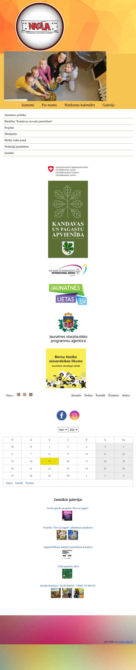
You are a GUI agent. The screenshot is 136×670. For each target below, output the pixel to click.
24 (86, 468)
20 (12, 468)
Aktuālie (76, 395)
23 (68, 468)
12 (123, 454)
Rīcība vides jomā (15, 140)
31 (31, 446)
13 (12, 461)
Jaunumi (27, 105)
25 (105, 468)
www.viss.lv (125, 641)
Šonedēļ (100, 395)
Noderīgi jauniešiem (17, 146)
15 (49, 461)
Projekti (9, 127)
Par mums (49, 105)
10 (86, 454)
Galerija (108, 105)
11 (105, 454)
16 (68, 461)
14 (31, 461)
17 (86, 461)
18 (105, 461)
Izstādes (9, 153)
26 (123, 468)
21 (31, 468)
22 (49, 468)
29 (49, 475)
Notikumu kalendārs (79, 105)
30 (12, 446)
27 (12, 475)
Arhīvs (126, 395)
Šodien (88, 395)
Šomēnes (113, 395)
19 (123, 461)
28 (31, 475)
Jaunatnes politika (15, 115)
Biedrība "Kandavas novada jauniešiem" (29, 121)
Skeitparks (11, 133)
